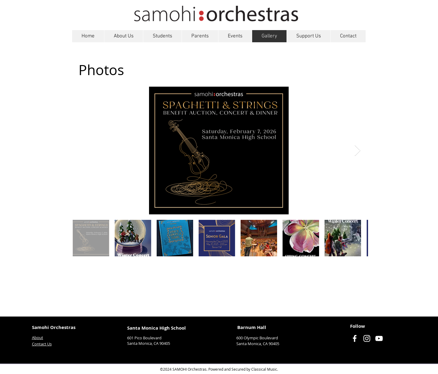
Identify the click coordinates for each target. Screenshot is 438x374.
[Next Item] (357, 151)
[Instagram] (366, 338)
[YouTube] (379, 338)
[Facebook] (354, 338)
